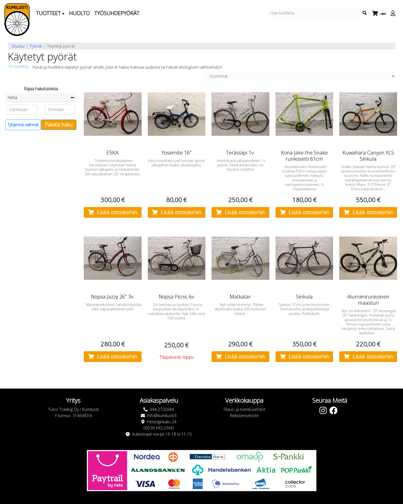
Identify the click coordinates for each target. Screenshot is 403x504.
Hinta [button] (12, 97)
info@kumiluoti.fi (162, 415)
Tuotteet (50, 13)
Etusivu (18, 46)
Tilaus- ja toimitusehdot (244, 409)
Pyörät (36, 46)
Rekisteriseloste (244, 415)
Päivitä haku (59, 124)
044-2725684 (162, 409)
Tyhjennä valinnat (23, 125)
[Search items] (364, 12)
